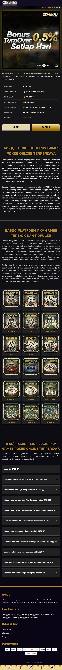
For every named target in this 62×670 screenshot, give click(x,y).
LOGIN (16, 127)
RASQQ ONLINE (21, 615)
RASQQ (26, 86)
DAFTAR (46, 127)
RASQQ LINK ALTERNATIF (29, 618)
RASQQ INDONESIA (48, 615)
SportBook (36, 273)
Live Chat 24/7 (7, 629)
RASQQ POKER (8, 615)
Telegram (5, 637)
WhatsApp (5, 633)
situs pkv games (47, 209)
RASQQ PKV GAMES (10, 618)
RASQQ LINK (34, 615)
